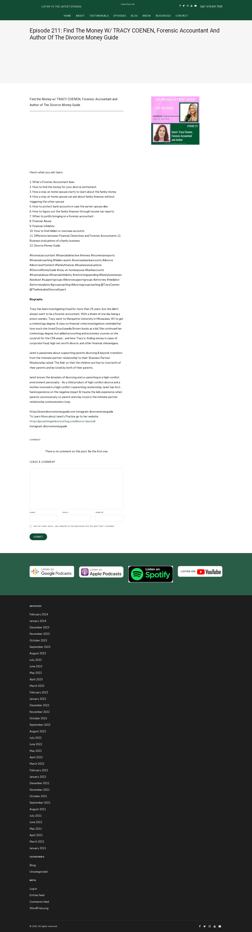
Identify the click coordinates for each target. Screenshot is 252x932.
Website (99, 512)
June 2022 (36, 744)
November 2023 (40, 634)
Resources (163, 15)
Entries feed (37, 895)
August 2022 (38, 731)
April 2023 (36, 679)
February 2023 (39, 692)
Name (33, 512)
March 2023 (37, 686)
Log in (33, 889)
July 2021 (36, 816)
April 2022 (36, 757)
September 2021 (40, 803)
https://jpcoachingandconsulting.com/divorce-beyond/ (62, 421)
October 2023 (38, 640)
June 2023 (36, 666)
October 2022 (38, 718)
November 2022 (40, 712)
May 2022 (36, 751)
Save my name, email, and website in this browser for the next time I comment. (74, 526)
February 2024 (39, 614)
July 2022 (36, 738)
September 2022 (40, 725)
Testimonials (99, 15)
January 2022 (38, 777)
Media (147, 15)
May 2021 (36, 829)
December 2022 (39, 705)
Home (67, 15)
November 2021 (40, 790)
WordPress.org (39, 908)
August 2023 (38, 653)
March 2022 (37, 764)
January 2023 (38, 699)
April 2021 (36, 835)
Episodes (120, 15)
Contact (182, 15)
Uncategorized (38, 872)
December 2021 (39, 783)
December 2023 (39, 627)
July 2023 (36, 660)
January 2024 (38, 621)
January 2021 (38, 848)
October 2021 (38, 796)
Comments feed (39, 902)
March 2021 (37, 841)
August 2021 (38, 809)
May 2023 (36, 673)
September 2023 (40, 647)
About (80, 15)
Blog (134, 15)
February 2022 (39, 770)
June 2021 (36, 822)
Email (66, 512)
